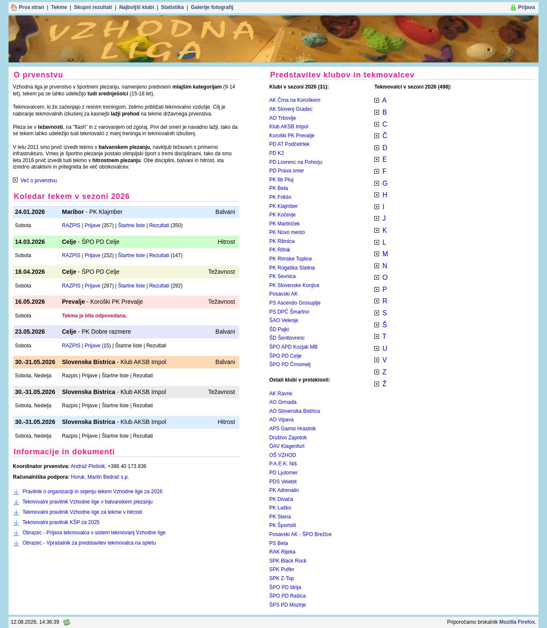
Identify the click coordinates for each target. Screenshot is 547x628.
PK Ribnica (281, 241)
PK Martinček (284, 224)
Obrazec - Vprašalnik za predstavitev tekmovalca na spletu (89, 543)
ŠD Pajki (279, 329)
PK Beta (278, 188)
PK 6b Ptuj (281, 180)
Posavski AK (283, 294)
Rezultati (159, 225)
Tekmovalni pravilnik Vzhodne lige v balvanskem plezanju (87, 502)
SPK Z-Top (281, 578)
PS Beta (278, 543)
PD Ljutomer (283, 473)
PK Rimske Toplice (290, 259)
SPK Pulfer (281, 569)
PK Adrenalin (284, 490)
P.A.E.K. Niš (283, 464)
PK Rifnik (279, 250)
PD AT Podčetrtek (289, 144)
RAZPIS (71, 225)
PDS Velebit (283, 482)
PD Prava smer (286, 171)
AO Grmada (283, 402)
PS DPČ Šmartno (289, 312)
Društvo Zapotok (288, 438)
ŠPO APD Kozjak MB (293, 347)
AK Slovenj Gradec (290, 109)
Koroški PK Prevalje (292, 136)
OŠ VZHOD (282, 455)
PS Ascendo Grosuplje (295, 303)
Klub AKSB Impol (288, 127)
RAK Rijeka (282, 552)
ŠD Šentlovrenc (287, 338)
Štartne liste (131, 225)
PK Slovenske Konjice (294, 285)
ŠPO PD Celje (285, 356)
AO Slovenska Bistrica (294, 411)
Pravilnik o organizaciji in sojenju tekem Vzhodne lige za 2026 (93, 492)
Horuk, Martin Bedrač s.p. (100, 477)
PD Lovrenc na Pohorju (295, 162)
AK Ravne (280, 394)
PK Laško (280, 508)
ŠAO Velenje (283, 320)
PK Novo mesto (287, 232)
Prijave (92, 225)
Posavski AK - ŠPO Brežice (300, 534)
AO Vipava (281, 420)
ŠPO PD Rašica (287, 596)
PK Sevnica (282, 276)
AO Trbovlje (282, 118)
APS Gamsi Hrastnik (292, 429)
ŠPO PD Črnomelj (290, 364)
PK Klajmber (283, 206)
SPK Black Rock (287, 561)
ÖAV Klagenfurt (287, 446)
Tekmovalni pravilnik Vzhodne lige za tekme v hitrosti (82, 512)
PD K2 (276, 153)
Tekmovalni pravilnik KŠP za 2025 (61, 522)
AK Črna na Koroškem (294, 100)
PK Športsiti (282, 525)
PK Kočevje (282, 215)
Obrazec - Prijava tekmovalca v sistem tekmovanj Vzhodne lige (94, 533)
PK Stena (280, 517)
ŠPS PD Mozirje (287, 605)
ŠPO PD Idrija (285, 587)
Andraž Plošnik (88, 466)
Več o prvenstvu (39, 181)
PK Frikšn (280, 197)
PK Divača (281, 499)
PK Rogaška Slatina (292, 268)
